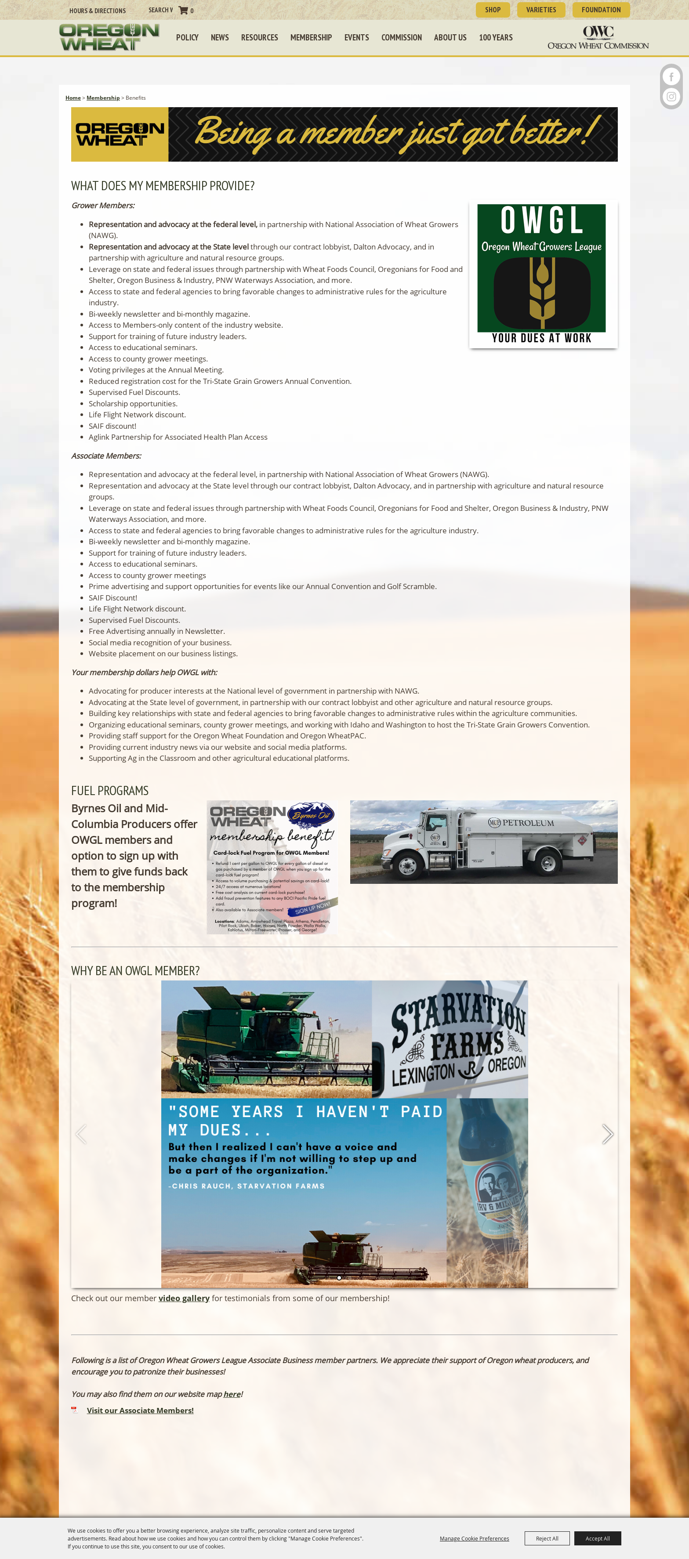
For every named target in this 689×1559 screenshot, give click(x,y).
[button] (344, 136)
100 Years (496, 37)
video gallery (184, 1298)
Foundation (601, 9)
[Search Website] (160, 10)
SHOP (493, 9)
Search (139, 10)
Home (73, 97)
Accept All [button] (598, 1538)
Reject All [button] (547, 1538)
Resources (259, 37)
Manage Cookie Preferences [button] (474, 1538)
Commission (401, 37)
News (220, 37)
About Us (450, 37)
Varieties (541, 9)
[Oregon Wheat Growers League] (109, 37)
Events (356, 37)
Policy (187, 37)
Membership (311, 37)
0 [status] (191, 11)
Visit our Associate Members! (140, 1410)
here (231, 1394)
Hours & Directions (97, 11)
